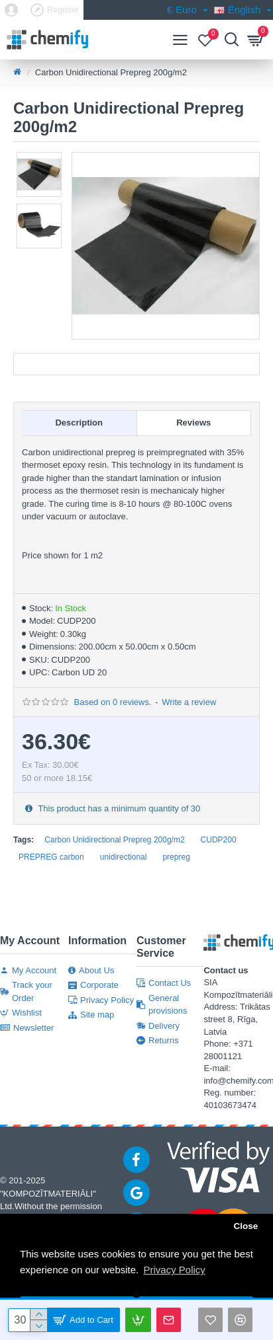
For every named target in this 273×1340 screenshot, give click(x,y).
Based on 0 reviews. (112, 702)
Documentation (137, 364)
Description (79, 423)
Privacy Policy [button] (174, 1269)
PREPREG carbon (51, 857)
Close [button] (245, 1226)
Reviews (193, 423)
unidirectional (123, 857)
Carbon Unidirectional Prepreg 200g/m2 (114, 839)
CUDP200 (219, 839)
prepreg (176, 857)
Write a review (189, 702)
